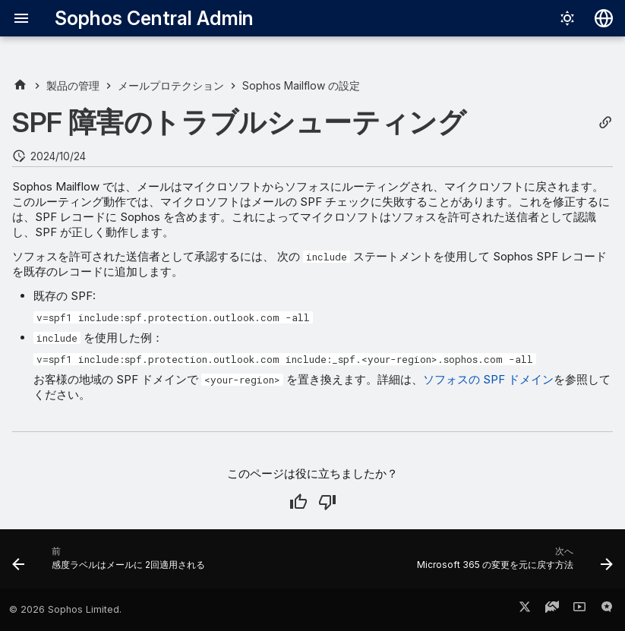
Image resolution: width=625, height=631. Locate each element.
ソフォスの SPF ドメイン (488, 379)
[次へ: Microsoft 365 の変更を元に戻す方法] (512, 563)
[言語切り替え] (604, 18)
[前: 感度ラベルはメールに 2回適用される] (111, 563)
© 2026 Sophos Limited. (65, 609)
